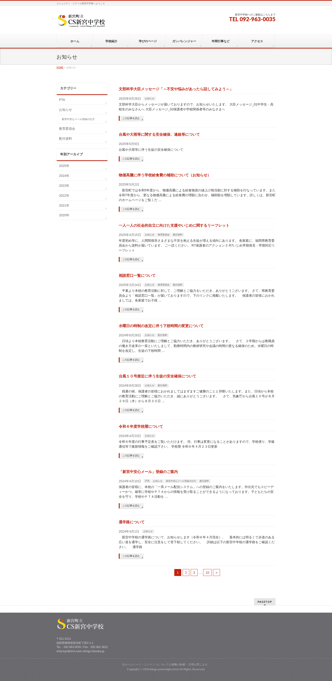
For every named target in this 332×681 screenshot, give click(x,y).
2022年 (64, 195)
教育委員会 (163, 234)
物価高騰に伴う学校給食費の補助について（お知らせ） (165, 175)
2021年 (64, 205)
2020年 (64, 215)
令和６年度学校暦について (141, 426)
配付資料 (177, 234)
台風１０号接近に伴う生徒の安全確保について (157, 376)
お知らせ (149, 98)
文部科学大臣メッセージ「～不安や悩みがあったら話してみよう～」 (176, 89)
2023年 (64, 185)
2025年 (64, 166)
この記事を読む (131, 118)
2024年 (64, 176)
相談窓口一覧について (137, 275)
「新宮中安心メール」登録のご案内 (148, 472)
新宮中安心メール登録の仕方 (181, 481)
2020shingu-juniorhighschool (161, 669)
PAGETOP (265, 601)
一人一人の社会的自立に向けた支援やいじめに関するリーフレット (174, 225)
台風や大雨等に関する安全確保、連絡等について (159, 134)
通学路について (132, 522)
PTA (147, 481)
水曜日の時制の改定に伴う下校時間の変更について (161, 326)
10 (207, 572)
